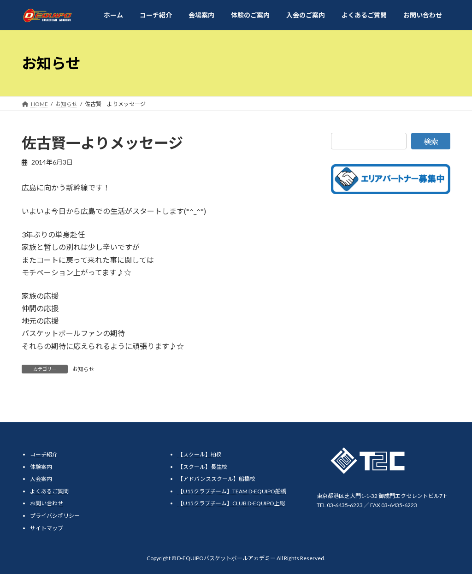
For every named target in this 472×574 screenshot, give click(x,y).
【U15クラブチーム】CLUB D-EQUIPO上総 (231, 503)
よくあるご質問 (49, 491)
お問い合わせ (46, 503)
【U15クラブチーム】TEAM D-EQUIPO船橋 (231, 491)
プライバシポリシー (55, 515)
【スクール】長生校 (202, 466)
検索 (431, 141)
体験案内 (41, 466)
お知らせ (83, 369)
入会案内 (41, 478)
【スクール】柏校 (199, 454)
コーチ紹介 (44, 454)
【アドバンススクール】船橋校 (216, 478)
